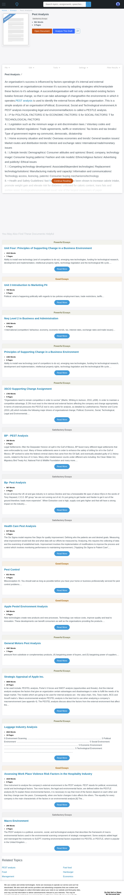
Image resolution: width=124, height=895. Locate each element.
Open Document (42, 31)
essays (13, 10)
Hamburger (68, 872)
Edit (31, 67)
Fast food (67, 867)
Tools (56, 67)
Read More (62, 269)
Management (8, 876)
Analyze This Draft (63, 31)
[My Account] (119, 4)
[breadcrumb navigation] (62, 11)
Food (4, 872)
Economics (68, 876)
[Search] (88, 4)
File (7, 67)
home (4, 10)
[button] (4, 3)
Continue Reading (62, 181)
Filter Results (113, 67)
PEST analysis (24, 100)
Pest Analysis (26, 10)
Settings (83, 67)
